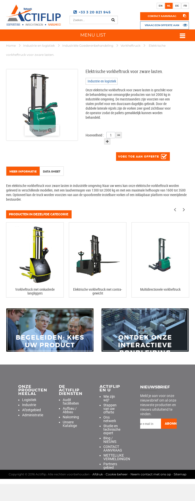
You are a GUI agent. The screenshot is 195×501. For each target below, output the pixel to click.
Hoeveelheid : (95, 135)
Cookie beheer (117, 491)
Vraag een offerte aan (162, 25)
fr (185, 5)
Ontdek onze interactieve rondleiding (145, 345)
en (160, 5)
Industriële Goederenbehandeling (88, 45)
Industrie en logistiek (39, 45)
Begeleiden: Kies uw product (50, 341)
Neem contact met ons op (151, 491)
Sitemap (180, 491)
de (177, 5)
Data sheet (51, 171)
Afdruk (97, 491)
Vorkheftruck (131, 45)
